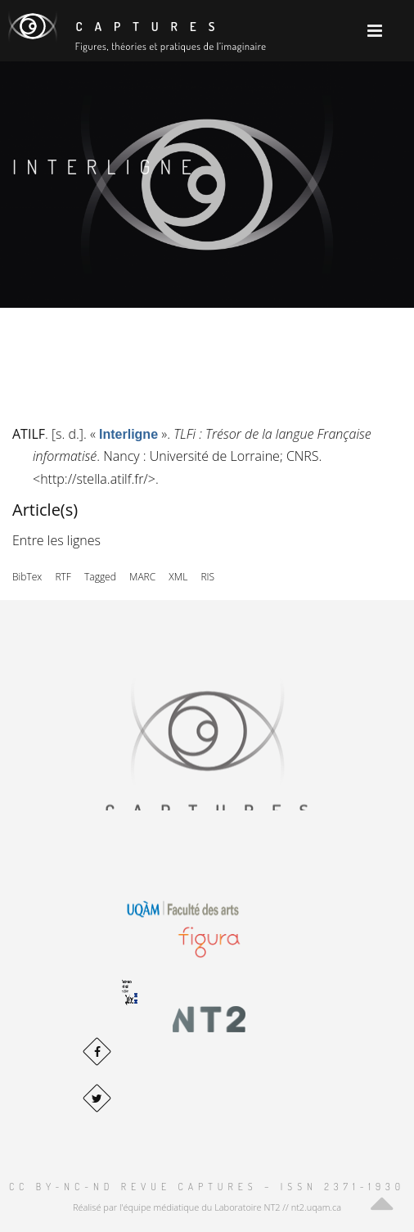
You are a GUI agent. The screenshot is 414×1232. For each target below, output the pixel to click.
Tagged (100, 577)
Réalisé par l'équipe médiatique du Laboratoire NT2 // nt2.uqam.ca (207, 1207)
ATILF (28, 434)
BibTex (27, 577)
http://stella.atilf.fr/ (94, 479)
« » (128, 434)
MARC (142, 577)
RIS (207, 577)
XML (178, 577)
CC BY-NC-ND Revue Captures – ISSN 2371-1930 (207, 1186)
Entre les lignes (56, 540)
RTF (62, 577)
